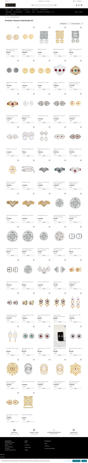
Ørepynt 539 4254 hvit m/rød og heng (59, 349)
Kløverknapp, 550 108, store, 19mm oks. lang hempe (59, 216)
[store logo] (10, 5)
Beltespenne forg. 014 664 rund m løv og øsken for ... (27, 50)
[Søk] (44, 5)
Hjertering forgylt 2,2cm (43, 215)
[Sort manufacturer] (65, 24)
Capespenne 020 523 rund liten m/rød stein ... (74, 116)
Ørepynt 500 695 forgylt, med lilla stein (44, 315)
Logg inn (26, 449)
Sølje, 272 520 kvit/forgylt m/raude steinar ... (43, 382)
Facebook (2, 457)
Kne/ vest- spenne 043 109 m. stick (12, 282)
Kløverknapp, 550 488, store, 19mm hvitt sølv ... (12, 249)
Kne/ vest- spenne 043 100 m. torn (75, 249)
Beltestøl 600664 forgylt (58, 49)
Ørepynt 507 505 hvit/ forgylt (12, 348)
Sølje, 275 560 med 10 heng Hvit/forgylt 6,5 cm (59, 382)
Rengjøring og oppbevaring (43, 11)
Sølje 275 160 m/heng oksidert (28, 381)
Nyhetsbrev (46, 445)
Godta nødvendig (76, 460)
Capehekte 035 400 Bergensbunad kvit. (26, 116)
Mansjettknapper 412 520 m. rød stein (28, 315)
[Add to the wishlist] (18, 27)
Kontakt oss (7, 1)
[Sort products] (77, 24)
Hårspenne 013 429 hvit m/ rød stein (59, 149)
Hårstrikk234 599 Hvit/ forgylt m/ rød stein (11, 183)
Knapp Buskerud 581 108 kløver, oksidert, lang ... (58, 249)
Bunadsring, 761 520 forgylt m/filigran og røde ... (12, 116)
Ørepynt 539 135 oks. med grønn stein (27, 349)
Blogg (45, 443)
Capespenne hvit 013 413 (11, 149)
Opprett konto (28, 447)
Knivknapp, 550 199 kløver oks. (27, 282)
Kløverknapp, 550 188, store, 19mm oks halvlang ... (75, 216)
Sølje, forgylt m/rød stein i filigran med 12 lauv (74, 382)
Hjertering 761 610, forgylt (27, 215)
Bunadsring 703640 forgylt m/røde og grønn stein (74, 83)
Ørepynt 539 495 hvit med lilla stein (75, 349)
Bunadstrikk (9, 11)
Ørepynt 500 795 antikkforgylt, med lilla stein (59, 315)
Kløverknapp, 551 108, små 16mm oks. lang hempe (27, 249)
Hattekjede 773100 (26, 182)
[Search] (55, 5)
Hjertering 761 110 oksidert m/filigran (43, 183)
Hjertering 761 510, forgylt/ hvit (12, 216)
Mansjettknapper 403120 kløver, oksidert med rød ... (11, 315)
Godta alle (84, 460)
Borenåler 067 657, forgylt (43, 82)
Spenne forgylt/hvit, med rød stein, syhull (12, 415)
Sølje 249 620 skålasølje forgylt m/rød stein (11, 382)
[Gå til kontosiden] (76, 5)
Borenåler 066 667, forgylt (27, 82)
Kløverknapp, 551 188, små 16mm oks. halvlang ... (43, 249)
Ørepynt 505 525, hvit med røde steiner (74, 315)
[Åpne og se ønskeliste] (79, 5)
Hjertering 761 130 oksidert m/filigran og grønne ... (59, 183)
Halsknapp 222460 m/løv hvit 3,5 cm (44, 149)
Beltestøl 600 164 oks (42, 49)
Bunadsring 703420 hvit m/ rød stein (59, 83)
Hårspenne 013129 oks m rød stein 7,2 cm (75, 149)
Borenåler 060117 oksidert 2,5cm (11, 83)
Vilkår (26, 442)
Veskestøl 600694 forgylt (27, 414)
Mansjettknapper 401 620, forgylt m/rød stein (74, 282)
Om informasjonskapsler (49, 448)
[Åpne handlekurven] (81, 5)
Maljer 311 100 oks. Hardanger (57, 282)
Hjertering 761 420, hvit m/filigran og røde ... (74, 183)
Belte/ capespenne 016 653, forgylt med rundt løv (12, 50)
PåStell (33, 11)
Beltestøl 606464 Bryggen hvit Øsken (75, 50)
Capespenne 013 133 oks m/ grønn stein (59, 116)
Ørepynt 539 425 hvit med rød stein (44, 349)
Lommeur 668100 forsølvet (43, 281)
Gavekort (27, 11)
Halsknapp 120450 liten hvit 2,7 (28, 149)
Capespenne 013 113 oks (43, 115)
